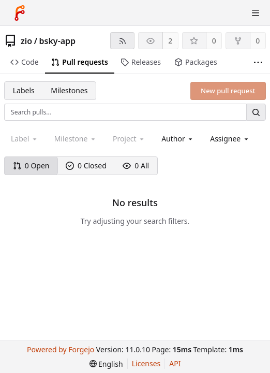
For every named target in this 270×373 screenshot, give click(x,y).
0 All (136, 165)
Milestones (69, 90)
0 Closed (86, 165)
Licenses (146, 363)
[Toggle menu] (255, 13)
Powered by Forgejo (60, 349)
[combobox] (178, 138)
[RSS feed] (122, 40)
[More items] (258, 62)
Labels (24, 90)
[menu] (106, 364)
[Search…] (256, 112)
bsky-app (57, 41)
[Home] (19, 13)
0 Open (31, 165)
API (175, 363)
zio (26, 41)
